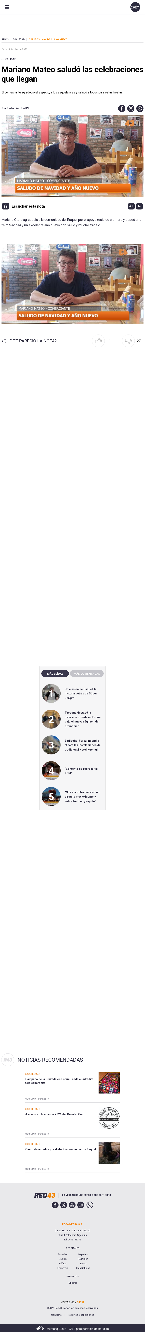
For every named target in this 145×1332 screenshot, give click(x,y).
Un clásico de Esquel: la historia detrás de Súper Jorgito (81, 693)
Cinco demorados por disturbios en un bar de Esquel (60, 1149)
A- (139, 206)
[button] (120, 108)
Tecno (83, 1263)
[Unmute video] (73, 284)
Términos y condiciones (81, 1314)
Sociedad (9, 59)
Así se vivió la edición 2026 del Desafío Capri (55, 1114)
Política (62, 1263)
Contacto (56, 1314)
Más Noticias (83, 1268)
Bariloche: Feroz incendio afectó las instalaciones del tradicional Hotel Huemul (83, 745)
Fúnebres (72, 1283)
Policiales (83, 1259)
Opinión (63, 1259)
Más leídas (55, 673)
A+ (131, 206)
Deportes (83, 1254)
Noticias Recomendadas (50, 1060)
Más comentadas (87, 673)
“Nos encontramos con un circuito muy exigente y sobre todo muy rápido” (82, 797)
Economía (62, 1268)
